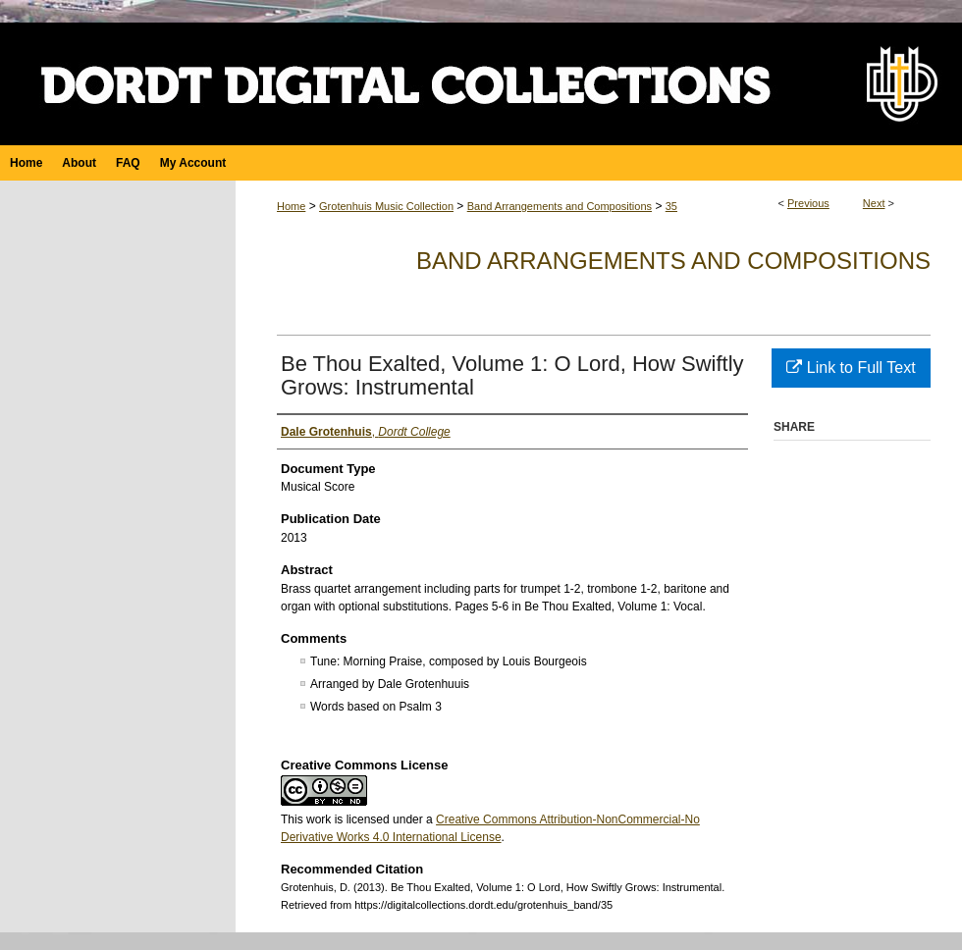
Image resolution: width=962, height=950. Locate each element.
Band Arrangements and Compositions (559, 206)
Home (291, 206)
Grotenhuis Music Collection (386, 206)
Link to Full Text (850, 367)
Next (874, 203)
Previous (808, 203)
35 (671, 206)
